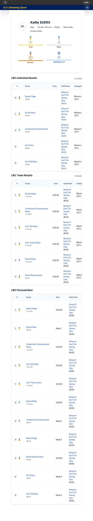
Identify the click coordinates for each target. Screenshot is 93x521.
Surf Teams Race (32, 243)
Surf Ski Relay (31, 226)
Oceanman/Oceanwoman (36, 129)
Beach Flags (30, 96)
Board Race (30, 113)
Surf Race (29, 145)
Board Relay (30, 259)
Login (86, 2)
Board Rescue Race (33, 275)
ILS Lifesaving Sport (15, 7)
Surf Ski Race (31, 161)
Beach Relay (30, 194)
